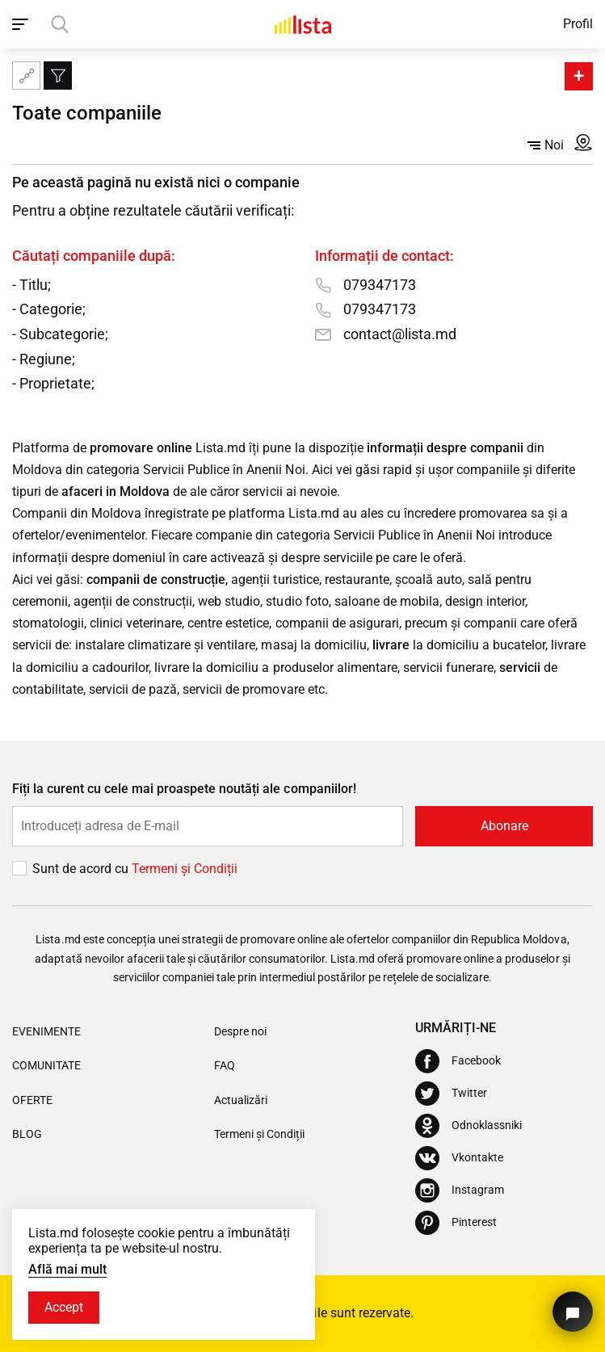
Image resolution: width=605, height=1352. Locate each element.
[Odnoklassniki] (468, 1126)
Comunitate (46, 1065)
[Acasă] (303, 24)
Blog (27, 1133)
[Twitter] (451, 1093)
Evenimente (46, 1031)
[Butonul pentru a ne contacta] (572, 1311)
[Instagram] (459, 1190)
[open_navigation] (22, 24)
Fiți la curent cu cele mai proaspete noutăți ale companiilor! (184, 788)
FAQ (224, 1065)
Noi (545, 145)
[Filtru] (58, 75)
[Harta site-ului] (26, 75)
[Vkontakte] (459, 1158)
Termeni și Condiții (259, 1133)
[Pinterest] (456, 1223)
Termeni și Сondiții (184, 868)
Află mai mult (67, 1269)
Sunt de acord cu (82, 868)
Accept (63, 1307)
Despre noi (240, 1031)
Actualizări (240, 1100)
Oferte (32, 1100)
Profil (578, 23)
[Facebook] (458, 1061)
